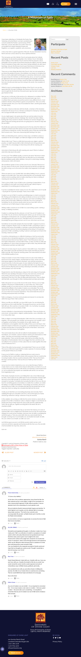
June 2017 (53, 278)
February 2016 (54, 306)
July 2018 (53, 256)
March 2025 (54, 120)
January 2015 (54, 328)
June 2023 (53, 155)
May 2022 (53, 178)
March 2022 (54, 181)
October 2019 (54, 230)
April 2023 (53, 159)
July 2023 (53, 154)
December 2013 (55, 350)
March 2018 (54, 263)
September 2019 (55, 232)
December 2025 (55, 104)
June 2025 (53, 114)
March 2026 (54, 99)
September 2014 (55, 334)
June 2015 (53, 319)
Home (4, 30)
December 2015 (55, 309)
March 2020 (54, 222)
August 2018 (54, 254)
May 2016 (53, 300)
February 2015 (54, 326)
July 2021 (53, 195)
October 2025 (54, 108)
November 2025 (55, 106)
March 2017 (54, 283)
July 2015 (53, 317)
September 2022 (55, 171)
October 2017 (54, 271)
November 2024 (55, 126)
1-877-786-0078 (13, 644)
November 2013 (55, 352)
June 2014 (53, 340)
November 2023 (55, 147)
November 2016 (55, 290)
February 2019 (54, 244)
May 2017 (53, 280)
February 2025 (54, 121)
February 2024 (54, 142)
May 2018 (53, 259)
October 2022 (54, 169)
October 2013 (54, 353)
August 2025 (54, 111)
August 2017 (54, 275)
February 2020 (55, 224)
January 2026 (54, 103)
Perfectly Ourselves (56, 69)
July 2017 (53, 276)
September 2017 (55, 273)
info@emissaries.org (15, 648)
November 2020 (55, 208)
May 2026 (53, 96)
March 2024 (54, 140)
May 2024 (53, 137)
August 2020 (54, 213)
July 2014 (53, 338)
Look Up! (53, 68)
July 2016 (53, 297)
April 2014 (53, 343)
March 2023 (54, 161)
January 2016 (54, 307)
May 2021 (53, 198)
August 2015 (54, 316)
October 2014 (54, 333)
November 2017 (55, 270)
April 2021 (53, 200)
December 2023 (55, 145)
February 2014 (54, 346)
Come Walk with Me (56, 64)
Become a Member (56, 51)
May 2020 (53, 218)
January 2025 (54, 123)
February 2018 (54, 265)
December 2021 (55, 186)
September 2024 (55, 130)
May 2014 (53, 341)
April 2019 (53, 241)
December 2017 (55, 268)
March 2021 (54, 201)
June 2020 (53, 217)
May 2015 (53, 321)
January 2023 (54, 164)
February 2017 (54, 285)
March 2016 (54, 304)
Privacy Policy (57, 641)
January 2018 (54, 266)
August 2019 (54, 234)
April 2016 (53, 302)
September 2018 (55, 253)
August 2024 (54, 132)
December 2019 (55, 227)
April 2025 (53, 118)
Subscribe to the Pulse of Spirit (59, 49)
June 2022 (53, 176)
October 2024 (54, 128)
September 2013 (55, 355)
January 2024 (54, 144)
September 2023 (55, 150)
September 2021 (55, 191)
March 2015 (54, 324)
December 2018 (55, 248)
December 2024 (55, 125)
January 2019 (54, 246)
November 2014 (55, 331)
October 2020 (54, 210)
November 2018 (55, 249)
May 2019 (53, 239)
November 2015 (55, 311)
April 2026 (53, 97)
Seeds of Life (54, 62)
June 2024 (53, 135)
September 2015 (55, 314)
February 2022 (54, 183)
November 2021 (55, 188)
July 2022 (53, 174)
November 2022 (55, 167)
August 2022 (54, 172)
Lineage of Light (55, 66)
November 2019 (55, 229)
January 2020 (54, 225)
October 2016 (54, 292)
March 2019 (54, 242)
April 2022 (53, 179)
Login (44, 461)
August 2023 (54, 152)
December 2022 (55, 166)
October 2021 (54, 190)
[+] (31, 471)
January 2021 (54, 205)
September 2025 (55, 109)
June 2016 (53, 299)
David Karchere (11, 447)
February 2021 (54, 203)
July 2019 (53, 236)
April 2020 (53, 220)
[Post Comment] (40, 482)
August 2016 (54, 295)
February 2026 (54, 101)
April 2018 (53, 261)
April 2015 (53, 323)
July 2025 (53, 113)
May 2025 (53, 116)
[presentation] (34, 476)
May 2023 (53, 157)
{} (28, 471)
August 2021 (54, 193)
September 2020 (55, 212)
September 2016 (55, 294)
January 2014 (54, 348)
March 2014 (54, 345)
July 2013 (53, 358)
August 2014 (54, 336)
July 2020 (53, 215)
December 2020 (55, 207)
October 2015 (54, 312)
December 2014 (55, 329)
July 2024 (53, 133)
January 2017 (54, 287)
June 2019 (53, 237)
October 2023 (54, 149)
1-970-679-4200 (13, 646)
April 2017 (53, 282)
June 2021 (53, 196)
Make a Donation (55, 53)
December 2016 (55, 288)
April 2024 (53, 138)
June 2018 (53, 258)
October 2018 (54, 251)
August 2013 (54, 357)
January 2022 (54, 184)
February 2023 (54, 162)
